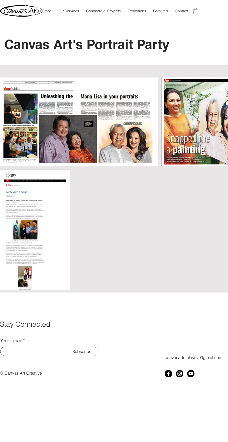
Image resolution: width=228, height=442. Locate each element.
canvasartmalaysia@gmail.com (193, 357)
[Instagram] (179, 373)
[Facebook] (168, 373)
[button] (195, 11)
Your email (11, 340)
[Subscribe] (81, 351)
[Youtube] (190, 373)
